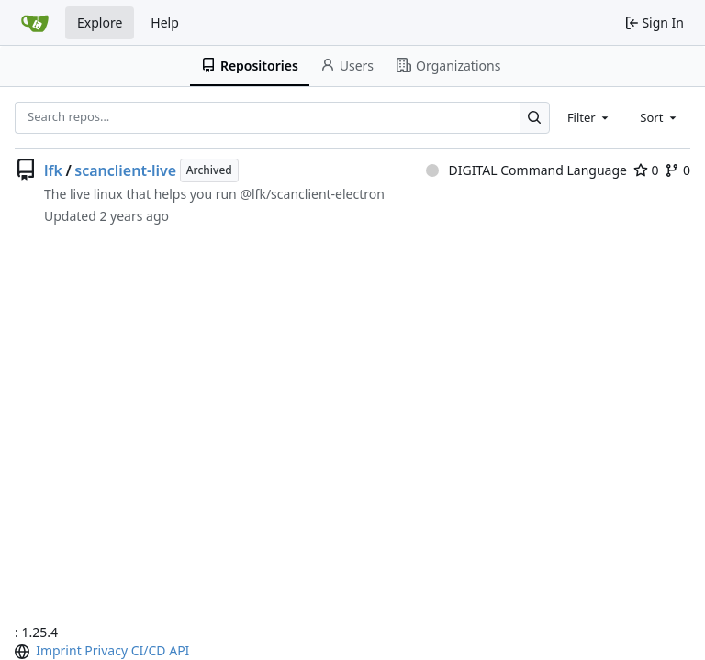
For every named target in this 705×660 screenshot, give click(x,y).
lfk (53, 170)
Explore (99, 22)
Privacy (106, 650)
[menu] (24, 651)
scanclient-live (125, 170)
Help (165, 22)
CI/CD (148, 650)
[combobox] (589, 117)
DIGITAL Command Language (526, 170)
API (179, 650)
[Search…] (535, 118)
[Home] (35, 22)
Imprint (59, 650)
